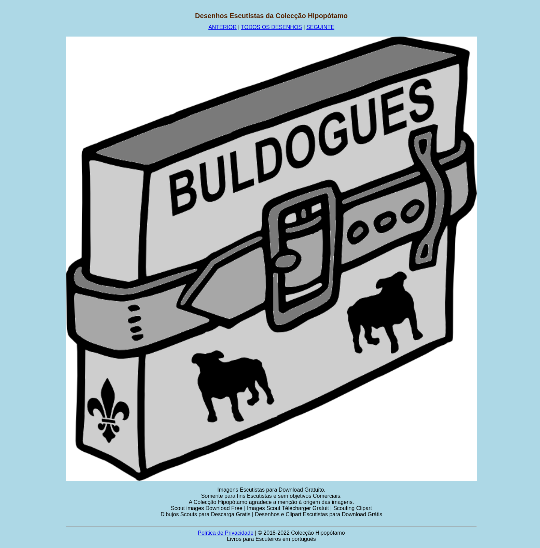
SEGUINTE (320, 27)
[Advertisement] (33, 114)
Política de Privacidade (225, 533)
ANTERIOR (222, 27)
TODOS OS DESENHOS (271, 27)
